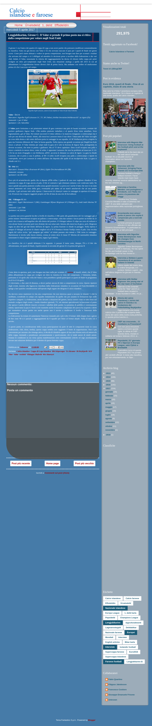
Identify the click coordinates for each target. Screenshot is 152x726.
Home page (52, 463)
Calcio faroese (132, 598)
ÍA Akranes (70, 351)
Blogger (91, 720)
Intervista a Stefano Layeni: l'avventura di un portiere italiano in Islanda (130, 260)
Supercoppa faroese (114, 652)
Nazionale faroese (113, 632)
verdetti (22, 354)
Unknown (112, 700)
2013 (108, 373)
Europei (131, 632)
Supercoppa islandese (115, 657)
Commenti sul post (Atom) (57, 473)
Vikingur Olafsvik (34, 354)
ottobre (109, 426)
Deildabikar (131, 627)
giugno (108, 411)
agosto (108, 418)
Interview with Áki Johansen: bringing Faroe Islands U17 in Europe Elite (130, 168)
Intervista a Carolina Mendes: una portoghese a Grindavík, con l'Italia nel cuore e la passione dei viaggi (130, 192)
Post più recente (21, 463)
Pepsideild (110, 617)
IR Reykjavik (82, 351)
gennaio (109, 392)
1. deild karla (130, 613)
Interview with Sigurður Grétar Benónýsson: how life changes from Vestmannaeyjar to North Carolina (129, 239)
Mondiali (109, 637)
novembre (110, 430)
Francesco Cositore (117, 689)
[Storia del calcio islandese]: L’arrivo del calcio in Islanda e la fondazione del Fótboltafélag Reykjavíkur (129, 302)
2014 (108, 377)
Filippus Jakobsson (117, 684)
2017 (108, 388)
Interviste (110, 647)
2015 (108, 381)
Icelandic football (128, 647)
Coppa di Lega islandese (41, 351)
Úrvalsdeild (125, 603)
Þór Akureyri (48, 354)
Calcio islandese (23, 351)
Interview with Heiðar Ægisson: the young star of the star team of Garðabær (130, 281)
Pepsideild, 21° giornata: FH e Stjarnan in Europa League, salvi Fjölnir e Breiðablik (129, 344)
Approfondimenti (133, 623)
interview (122, 637)
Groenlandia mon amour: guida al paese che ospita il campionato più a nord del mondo (130, 216)
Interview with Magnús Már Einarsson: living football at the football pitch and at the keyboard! (130, 146)
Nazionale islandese (115, 608)
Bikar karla (130, 642)
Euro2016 (133, 652)
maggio (109, 407)
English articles (112, 642)
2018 (108, 435)
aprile (108, 403)
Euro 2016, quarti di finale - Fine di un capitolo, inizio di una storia (123, 85)
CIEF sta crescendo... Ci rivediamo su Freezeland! (129, 322)
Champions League (129, 617)
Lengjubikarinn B (135, 661)
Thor (11, 354)
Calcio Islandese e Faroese (121, 51)
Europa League (112, 613)
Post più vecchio (84, 463)
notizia (71, 272)
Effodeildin (110, 603)
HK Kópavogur (58, 351)
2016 (108, 385)
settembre (110, 422)
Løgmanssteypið (113, 627)
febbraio (109, 396)
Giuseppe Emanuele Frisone (121, 695)
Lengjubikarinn (112, 622)
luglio (108, 415)
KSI (90, 351)
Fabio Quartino (115, 679)
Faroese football (113, 661)
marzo (108, 399)
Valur (16, 354)
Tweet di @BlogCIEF (112, 69)
